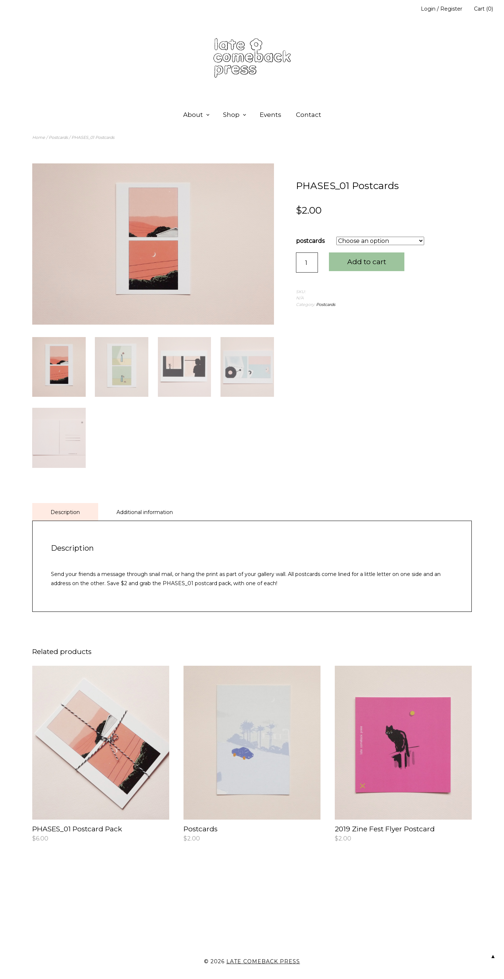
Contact (308, 114)
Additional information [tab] (144, 510)
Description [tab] (65, 510)
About (193, 114)
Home (38, 137)
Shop (231, 114)
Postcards (58, 137)
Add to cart (366, 262)
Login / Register (441, 8)
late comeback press (263, 960)
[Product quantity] (307, 262)
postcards (310, 240)
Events (270, 114)
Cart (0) (483, 8)
